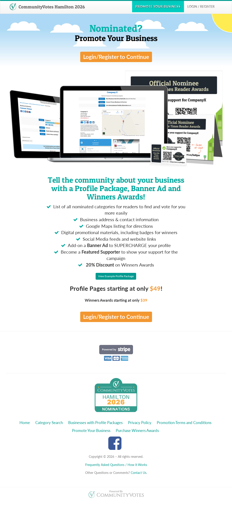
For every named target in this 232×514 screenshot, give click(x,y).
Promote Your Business (91, 430)
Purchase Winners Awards (137, 430)
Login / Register (201, 6)
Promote (158, 6)
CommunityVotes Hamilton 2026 (47, 7)
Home (24, 422)
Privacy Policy (139, 422)
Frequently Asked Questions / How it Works (116, 465)
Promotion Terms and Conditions (184, 422)
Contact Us (138, 473)
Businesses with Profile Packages (95, 422)
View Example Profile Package (116, 276)
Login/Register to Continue (116, 56)
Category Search (49, 422)
